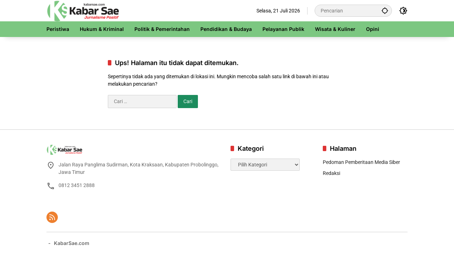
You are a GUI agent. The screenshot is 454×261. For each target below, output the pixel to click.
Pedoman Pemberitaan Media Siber (361, 162)
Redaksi (331, 173)
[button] (385, 10)
